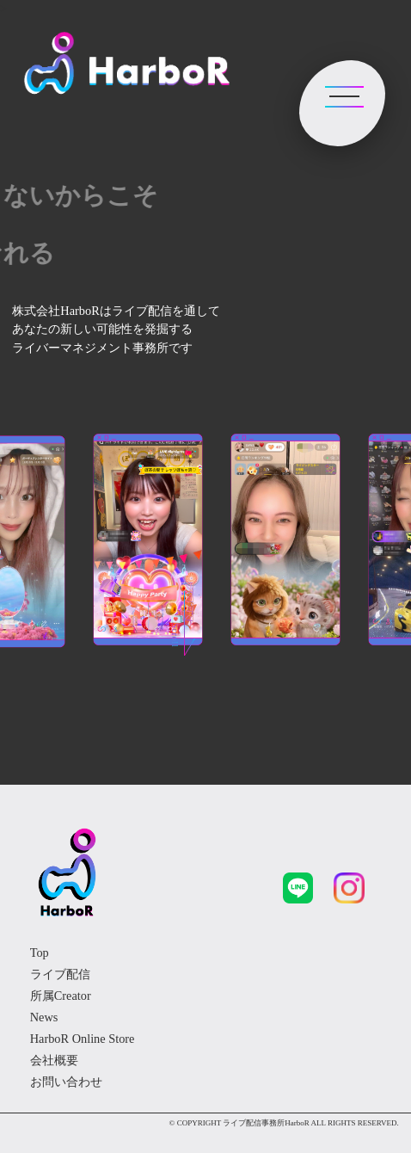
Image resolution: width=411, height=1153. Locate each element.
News (44, 1017)
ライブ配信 (60, 974)
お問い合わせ (66, 1081)
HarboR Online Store (82, 1038)
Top (39, 952)
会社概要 (54, 1060)
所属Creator (60, 995)
